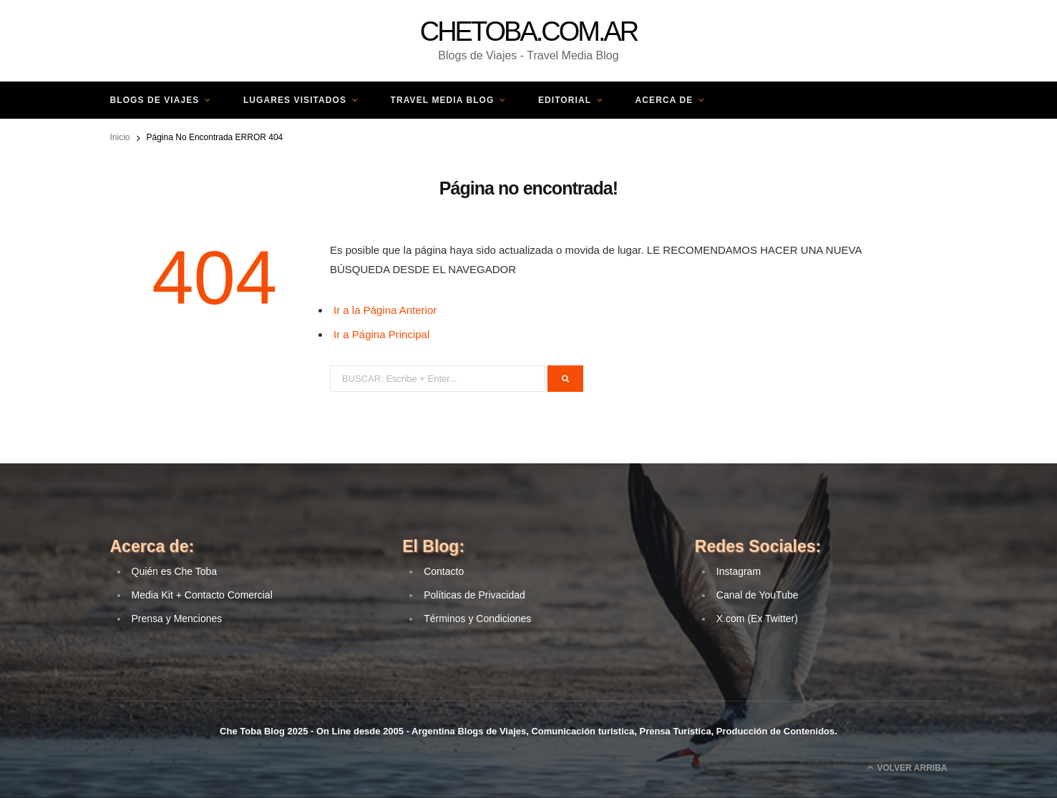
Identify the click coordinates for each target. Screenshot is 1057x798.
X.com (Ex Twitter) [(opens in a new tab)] (757, 618)
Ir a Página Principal (381, 334)
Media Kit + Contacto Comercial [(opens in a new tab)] (202, 595)
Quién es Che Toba (175, 571)
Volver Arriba (907, 767)
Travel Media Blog (443, 100)
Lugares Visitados (294, 100)
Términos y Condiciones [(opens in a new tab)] (477, 618)
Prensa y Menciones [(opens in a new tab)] (177, 618)
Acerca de (664, 100)
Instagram (738, 571)
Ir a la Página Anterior (385, 310)
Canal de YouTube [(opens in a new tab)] (757, 595)
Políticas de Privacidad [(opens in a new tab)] (474, 595)
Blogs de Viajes (155, 100)
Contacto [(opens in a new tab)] (444, 571)
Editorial (564, 100)
